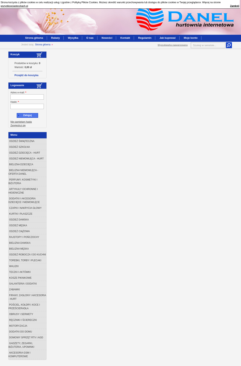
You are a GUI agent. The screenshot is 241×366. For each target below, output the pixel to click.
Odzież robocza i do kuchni (27, 254)
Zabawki (14, 289)
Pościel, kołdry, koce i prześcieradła (24, 306)
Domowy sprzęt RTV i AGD (25, 337)
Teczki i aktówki (19, 272)
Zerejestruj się (18, 125)
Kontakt (125, 37)
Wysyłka (73, 37)
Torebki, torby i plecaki (24, 260)
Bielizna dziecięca (20, 164)
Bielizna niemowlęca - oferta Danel (23, 172)
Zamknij (234, 6)
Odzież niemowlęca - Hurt (26, 158)
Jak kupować (167, 37)
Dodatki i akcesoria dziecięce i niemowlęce (24, 200)
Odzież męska (17, 225)
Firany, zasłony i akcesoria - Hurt (27, 297)
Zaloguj (27, 115)
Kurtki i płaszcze (20, 213)
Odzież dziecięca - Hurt (24, 152)
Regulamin (144, 37)
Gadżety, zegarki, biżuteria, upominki (21, 345)
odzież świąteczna (21, 141)
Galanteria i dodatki (22, 283)
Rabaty (55, 37)
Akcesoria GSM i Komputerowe (19, 354)
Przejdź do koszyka (26, 75)
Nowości (107, 37)
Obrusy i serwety (20, 314)
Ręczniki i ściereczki (22, 320)
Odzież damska (18, 219)
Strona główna (34, 37)
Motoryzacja (17, 325)
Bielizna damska (19, 243)
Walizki (13, 266)
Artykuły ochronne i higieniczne (23, 191)
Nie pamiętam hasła (21, 121)
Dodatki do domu (20, 331)
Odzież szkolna (19, 147)
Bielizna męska (18, 248)
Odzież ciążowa (19, 231)
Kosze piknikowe (20, 277)
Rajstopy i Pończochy (23, 237)
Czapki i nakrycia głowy (25, 208)
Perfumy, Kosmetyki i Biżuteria (22, 181)
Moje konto (191, 37)
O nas (90, 37)
